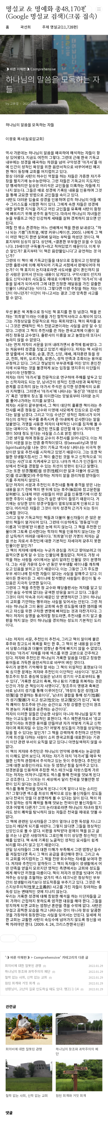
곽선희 (25, 27)
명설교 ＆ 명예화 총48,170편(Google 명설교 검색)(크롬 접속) (51, 9)
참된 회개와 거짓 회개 (20, 983)
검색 (88, 9)
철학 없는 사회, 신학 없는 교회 (26, 977)
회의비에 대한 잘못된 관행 (23, 965)
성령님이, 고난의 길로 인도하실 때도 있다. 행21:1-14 (42, 989)
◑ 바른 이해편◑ (18, 957)
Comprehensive (47, 957)
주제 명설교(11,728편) (60, 27)
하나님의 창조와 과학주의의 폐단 (27, 971)
